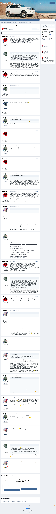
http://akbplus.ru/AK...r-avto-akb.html (16, 357)
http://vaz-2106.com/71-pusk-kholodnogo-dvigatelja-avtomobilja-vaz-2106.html (22, 250)
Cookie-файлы (31, 510)
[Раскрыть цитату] (11, 53)
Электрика (11, 29)
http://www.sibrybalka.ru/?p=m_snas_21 (15, 246)
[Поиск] (44, 20)
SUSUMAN (13, 416)
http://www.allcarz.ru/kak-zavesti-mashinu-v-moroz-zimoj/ (18, 254)
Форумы (3, 20)
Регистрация (52, 3)
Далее (7, 475)
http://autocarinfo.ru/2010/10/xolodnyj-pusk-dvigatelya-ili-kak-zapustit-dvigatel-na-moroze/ (23, 244)
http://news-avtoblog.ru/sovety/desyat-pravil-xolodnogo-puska (19, 252)
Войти (29, 489)
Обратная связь (25, 510)
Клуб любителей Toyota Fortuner (8, 3)
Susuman (52, 31)
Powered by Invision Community (28, 512)
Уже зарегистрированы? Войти (43, 3)
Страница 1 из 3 (13, 475)
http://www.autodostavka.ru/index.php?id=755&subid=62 (18, 256)
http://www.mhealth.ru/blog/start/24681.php (16, 248)
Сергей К (45, 31)
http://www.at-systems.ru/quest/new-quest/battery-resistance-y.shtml (25, 194)
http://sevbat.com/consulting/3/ (14, 348)
